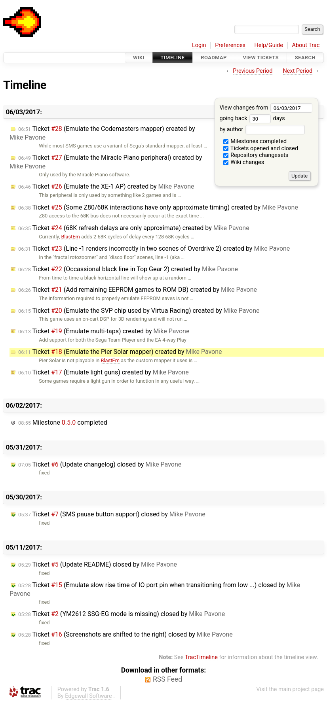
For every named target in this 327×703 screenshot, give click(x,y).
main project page (301, 689)
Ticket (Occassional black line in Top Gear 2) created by (128, 269)
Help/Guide (269, 45)
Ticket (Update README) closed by (97, 564)
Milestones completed (255, 141)
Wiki (138, 57)
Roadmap (214, 57)
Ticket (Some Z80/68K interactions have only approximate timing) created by (158, 207)
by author (261, 129)
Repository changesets (256, 155)
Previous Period (252, 71)
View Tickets (261, 57)
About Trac (306, 45)
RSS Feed (167, 679)
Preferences (230, 45)
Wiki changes (243, 162)
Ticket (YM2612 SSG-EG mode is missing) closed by (121, 614)
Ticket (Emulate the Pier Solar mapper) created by (120, 351)
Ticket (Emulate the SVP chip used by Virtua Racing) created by (139, 310)
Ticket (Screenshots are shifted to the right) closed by (125, 634)
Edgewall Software (88, 696)
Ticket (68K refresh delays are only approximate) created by (133, 228)
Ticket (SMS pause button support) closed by (111, 514)
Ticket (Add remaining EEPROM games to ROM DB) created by (137, 289)
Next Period (298, 71)
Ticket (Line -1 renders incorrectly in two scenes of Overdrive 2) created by (154, 248)
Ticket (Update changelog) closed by (99, 464)
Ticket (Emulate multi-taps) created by (103, 331)
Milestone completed (62, 422)
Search (305, 57)
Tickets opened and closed (260, 148)
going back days (252, 118)
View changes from (265, 107)
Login (199, 45)
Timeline (173, 57)
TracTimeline (201, 657)
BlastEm (70, 237)
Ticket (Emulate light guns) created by (103, 372)
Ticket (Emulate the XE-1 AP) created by (106, 186)
